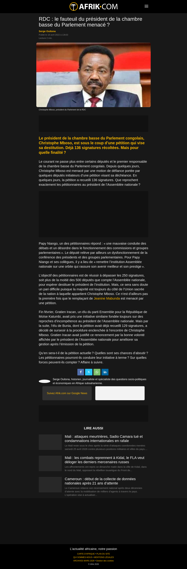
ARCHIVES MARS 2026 (83, 561)
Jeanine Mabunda (107, 298)
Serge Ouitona (47, 31)
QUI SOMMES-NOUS (82, 557)
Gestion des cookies (105, 561)
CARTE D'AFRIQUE (86, 554)
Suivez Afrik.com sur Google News (67, 393)
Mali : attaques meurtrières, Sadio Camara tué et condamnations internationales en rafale (104, 438)
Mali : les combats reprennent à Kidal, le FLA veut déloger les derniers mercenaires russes (104, 460)
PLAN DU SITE (103, 554)
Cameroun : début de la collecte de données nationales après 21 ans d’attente (100, 481)
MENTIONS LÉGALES (104, 557)
